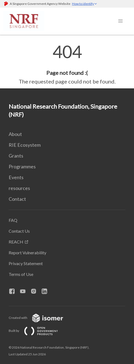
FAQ (13, 220)
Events (16, 177)
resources (19, 188)
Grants (16, 156)
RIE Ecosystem (25, 145)
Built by (38, 331)
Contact (17, 199)
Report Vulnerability (27, 252)
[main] (67, 64)
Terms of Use (21, 274)
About (15, 134)
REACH (16, 241)
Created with (40, 318)
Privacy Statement (26, 263)
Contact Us (19, 230)
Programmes (22, 166)
